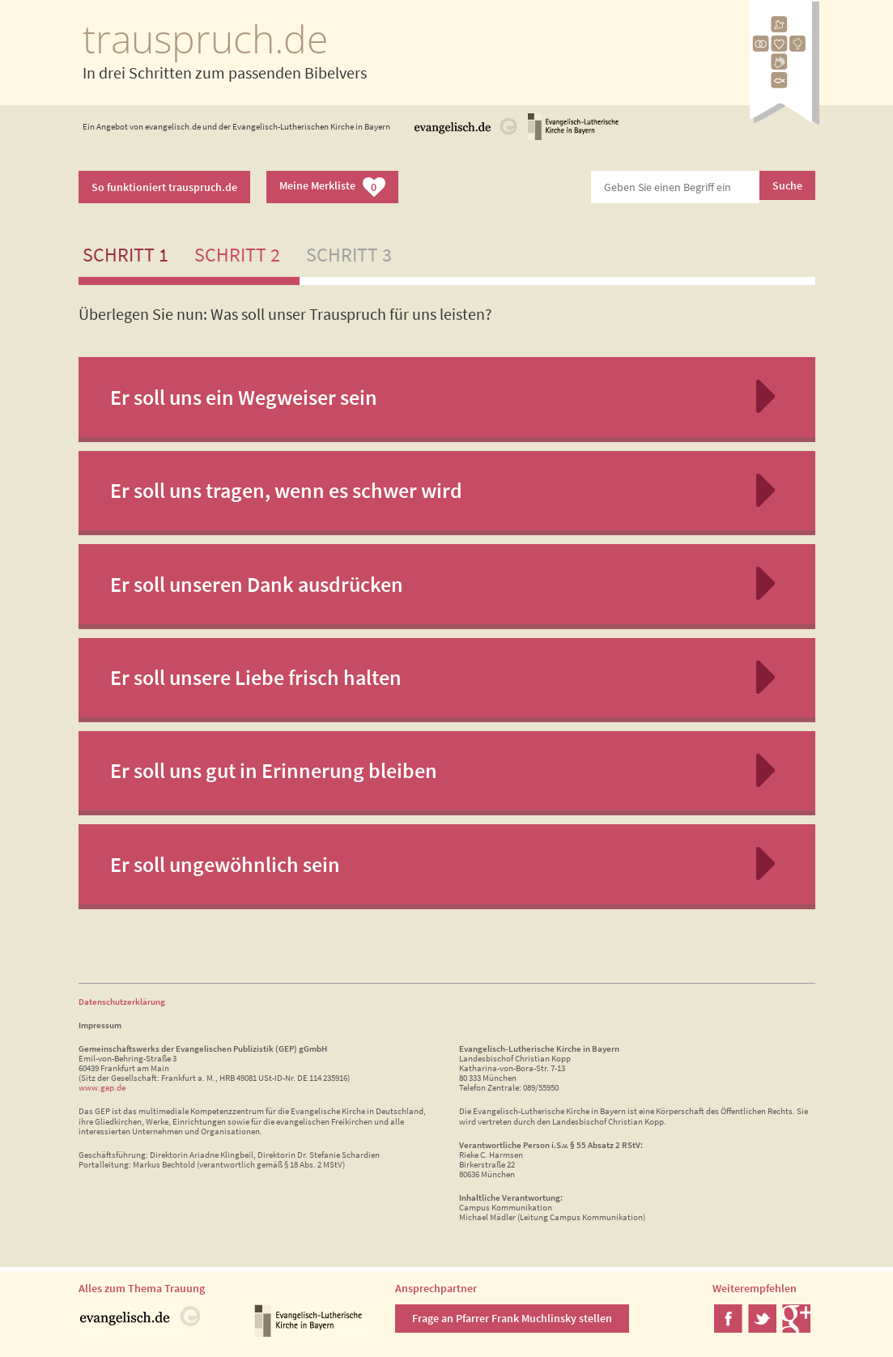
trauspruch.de (205, 38)
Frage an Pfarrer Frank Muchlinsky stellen (512, 1318)
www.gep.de (102, 1087)
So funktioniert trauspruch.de (164, 187)
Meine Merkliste (332, 187)
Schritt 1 (125, 254)
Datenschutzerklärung (122, 1001)
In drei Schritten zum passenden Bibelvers (225, 72)
